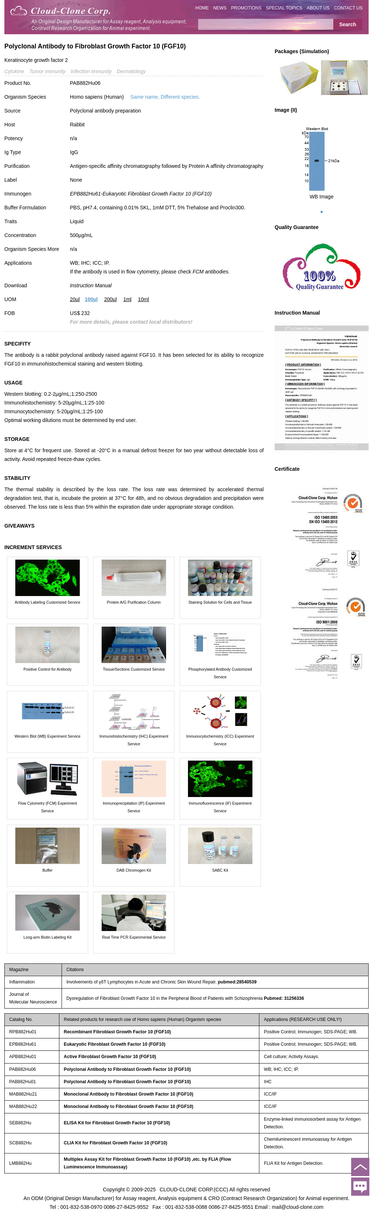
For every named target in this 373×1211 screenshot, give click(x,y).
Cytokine (14, 71)
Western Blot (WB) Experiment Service (48, 736)
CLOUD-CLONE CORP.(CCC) (194, 1189)
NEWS (220, 8)
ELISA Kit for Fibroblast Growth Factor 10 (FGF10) (117, 1122)
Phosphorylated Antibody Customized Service (220, 673)
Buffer (48, 870)
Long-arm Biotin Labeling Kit (48, 937)
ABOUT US (318, 8)
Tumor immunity (47, 71)
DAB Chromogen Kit (134, 870)
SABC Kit (220, 870)
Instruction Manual (90, 285)
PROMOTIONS (246, 8)
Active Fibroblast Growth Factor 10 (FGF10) (110, 1056)
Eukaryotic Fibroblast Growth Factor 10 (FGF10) (114, 1044)
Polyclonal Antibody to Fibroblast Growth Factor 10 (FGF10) (127, 1069)
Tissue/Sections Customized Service (134, 669)
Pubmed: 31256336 (284, 998)
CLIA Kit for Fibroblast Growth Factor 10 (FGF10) (115, 1142)
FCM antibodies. (211, 272)
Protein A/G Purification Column (134, 602)
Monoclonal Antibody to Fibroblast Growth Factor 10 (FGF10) (128, 1094)
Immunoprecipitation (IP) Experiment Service (134, 807)
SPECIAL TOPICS (284, 8)
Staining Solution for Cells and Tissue (220, 602)
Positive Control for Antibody (48, 669)
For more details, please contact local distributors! (131, 322)
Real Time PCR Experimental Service (133, 937)
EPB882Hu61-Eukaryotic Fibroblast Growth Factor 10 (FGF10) (141, 194)
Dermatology (131, 71)
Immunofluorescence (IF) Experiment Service (220, 807)
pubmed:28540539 (237, 982)
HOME (202, 8)
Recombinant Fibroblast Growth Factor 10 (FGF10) (117, 1031)
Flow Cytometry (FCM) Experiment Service (47, 807)
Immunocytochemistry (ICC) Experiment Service (220, 740)
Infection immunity (91, 71)
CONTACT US (348, 8)
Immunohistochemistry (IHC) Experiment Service (133, 740)
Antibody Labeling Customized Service (48, 602)
